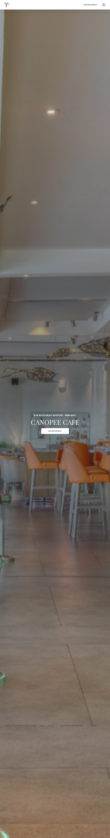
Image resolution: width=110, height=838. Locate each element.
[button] (104, 5)
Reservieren (90, 5)
